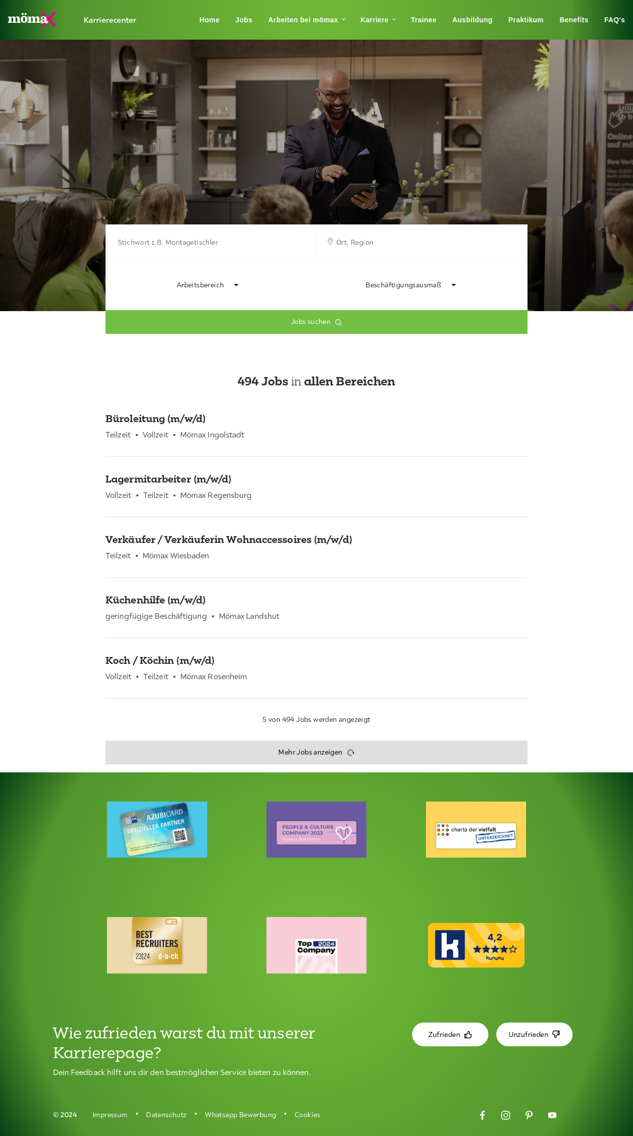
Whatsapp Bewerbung (240, 1114)
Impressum (110, 1114)
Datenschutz (166, 1114)
